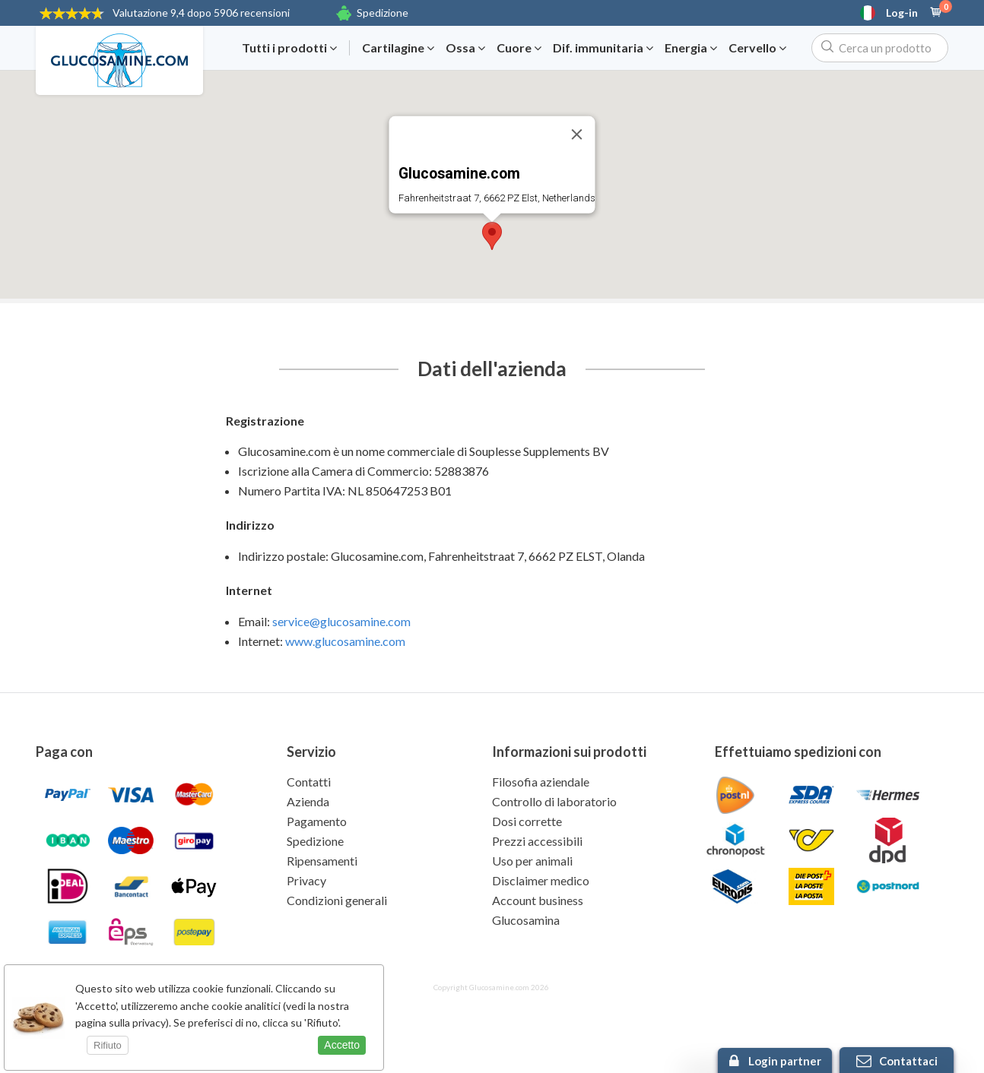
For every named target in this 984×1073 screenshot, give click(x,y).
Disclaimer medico (540, 880)
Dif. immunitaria (603, 48)
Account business (537, 900)
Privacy (306, 880)
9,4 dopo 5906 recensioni (201, 12)
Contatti (309, 781)
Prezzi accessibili (537, 841)
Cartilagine (398, 48)
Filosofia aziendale (540, 781)
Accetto (342, 1045)
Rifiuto (108, 1045)
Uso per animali (532, 860)
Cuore (519, 48)
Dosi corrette (527, 821)
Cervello (757, 48)
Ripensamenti (322, 860)
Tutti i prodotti (289, 48)
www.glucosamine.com (345, 641)
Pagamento (317, 821)
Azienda (308, 801)
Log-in (902, 13)
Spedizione (382, 12)
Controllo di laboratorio (554, 801)
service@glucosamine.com (341, 621)
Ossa (465, 48)
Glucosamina (526, 920)
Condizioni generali (337, 900)
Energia (691, 48)
